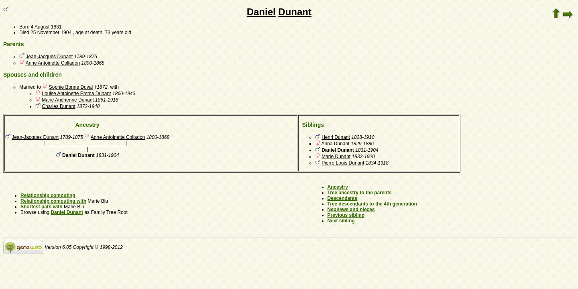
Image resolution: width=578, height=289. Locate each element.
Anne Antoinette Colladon (53, 63)
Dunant (294, 11)
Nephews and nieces (351, 209)
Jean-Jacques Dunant (49, 56)
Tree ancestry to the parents (360, 192)
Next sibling (341, 221)
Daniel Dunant (67, 212)
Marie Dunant (336, 156)
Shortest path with (41, 207)
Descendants (343, 198)
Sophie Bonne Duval (71, 87)
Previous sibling (346, 215)
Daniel (261, 11)
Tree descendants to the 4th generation (372, 204)
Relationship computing (47, 195)
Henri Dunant (336, 137)
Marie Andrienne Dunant (68, 100)
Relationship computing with (53, 201)
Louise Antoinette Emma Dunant (76, 93)
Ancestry (338, 187)
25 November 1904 (51, 32)
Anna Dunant (336, 144)
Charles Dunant (58, 106)
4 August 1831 (46, 27)
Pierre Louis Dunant (343, 163)
